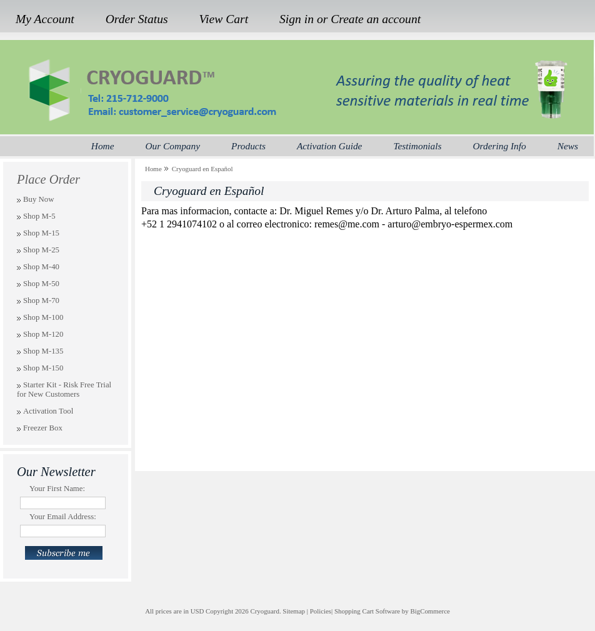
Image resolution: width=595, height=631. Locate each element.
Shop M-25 (41, 250)
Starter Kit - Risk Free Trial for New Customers (64, 389)
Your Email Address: (62, 516)
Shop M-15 (41, 233)
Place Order (48, 179)
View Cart (224, 19)
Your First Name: (57, 488)
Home (153, 168)
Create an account (376, 19)
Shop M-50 (41, 283)
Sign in (296, 19)
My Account (45, 19)
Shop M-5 (39, 216)
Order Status (137, 19)
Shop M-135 (43, 351)
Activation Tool (48, 411)
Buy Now (38, 199)
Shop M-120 (43, 334)
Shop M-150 (43, 368)
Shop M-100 (43, 317)
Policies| (321, 611)
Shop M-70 (41, 300)
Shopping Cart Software (367, 611)
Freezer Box (42, 428)
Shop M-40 (41, 266)
